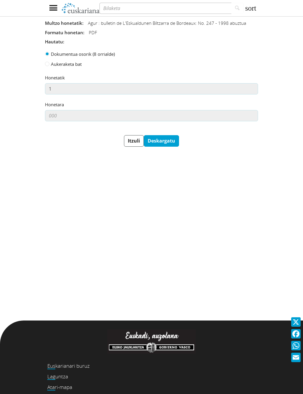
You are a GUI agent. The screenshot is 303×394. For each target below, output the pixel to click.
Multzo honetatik (63, 23)
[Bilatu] (237, 8)
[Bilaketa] (165, 8)
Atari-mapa (59, 387)
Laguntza (57, 376)
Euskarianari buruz (68, 365)
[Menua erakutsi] (53, 8)
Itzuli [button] (134, 141)
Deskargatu (161, 141)
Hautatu (54, 42)
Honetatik (55, 78)
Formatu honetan (64, 32)
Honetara (54, 104)
